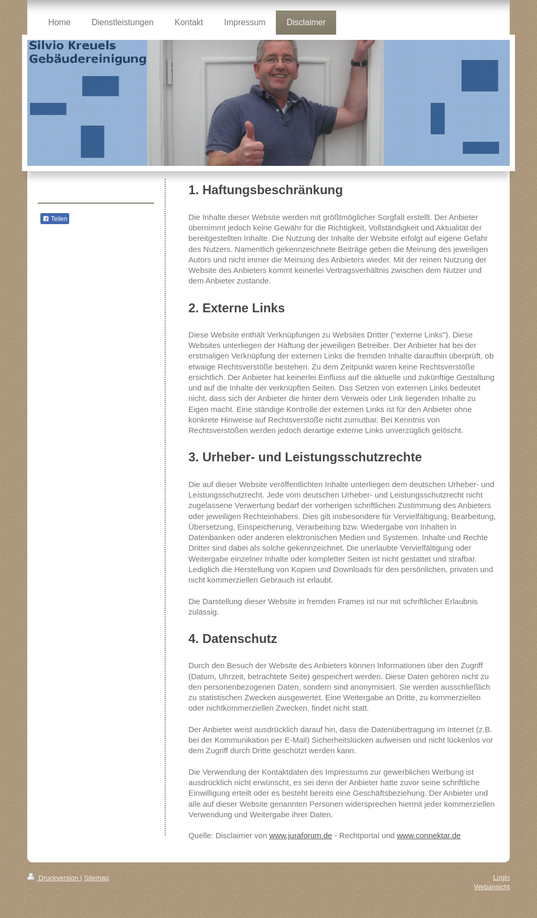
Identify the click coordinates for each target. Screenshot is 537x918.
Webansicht (492, 887)
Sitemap (96, 878)
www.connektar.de (429, 835)
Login (501, 877)
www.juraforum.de (300, 835)
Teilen (54, 219)
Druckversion (53, 878)
